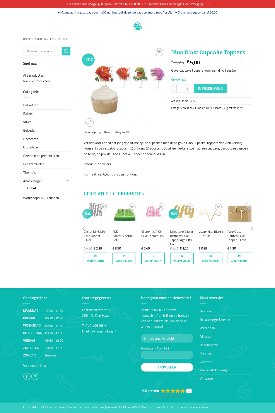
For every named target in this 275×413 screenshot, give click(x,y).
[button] (210, 24)
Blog (99, 24)
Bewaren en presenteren (41, 155)
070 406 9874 (96, 325)
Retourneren (209, 345)
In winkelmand (210, 88)
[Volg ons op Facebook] (27, 376)
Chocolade (30, 147)
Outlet (62, 39)
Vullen (27, 121)
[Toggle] (67, 181)
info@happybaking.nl (100, 331)
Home (28, 24)
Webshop (44, 24)
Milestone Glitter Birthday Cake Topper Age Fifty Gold (181, 238)
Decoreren (30, 138)
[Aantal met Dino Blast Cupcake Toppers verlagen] (173, 88)
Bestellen (207, 311)
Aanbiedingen (44, 39)
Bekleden (29, 130)
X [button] (209, 4)
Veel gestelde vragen (215, 370)
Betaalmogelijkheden (215, 319)
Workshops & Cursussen (41, 197)
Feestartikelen (33, 164)
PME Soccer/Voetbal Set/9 (123, 236)
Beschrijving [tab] (92, 132)
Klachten (206, 353)
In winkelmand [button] (95, 258)
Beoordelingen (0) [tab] (116, 132)
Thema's (29, 172)
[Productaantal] (180, 88)
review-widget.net (172, 396)
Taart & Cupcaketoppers (229, 108)
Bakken (28, 113)
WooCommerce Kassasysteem (187, 407)
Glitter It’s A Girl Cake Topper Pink (152, 234)
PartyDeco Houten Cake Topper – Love (237, 236)
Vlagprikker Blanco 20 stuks (211, 234)
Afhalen (205, 336)
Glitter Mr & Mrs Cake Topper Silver (95, 236)
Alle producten (33, 75)
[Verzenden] (66, 51)
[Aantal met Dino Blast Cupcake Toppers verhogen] (187, 88)
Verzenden (207, 327)
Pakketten (30, 105)
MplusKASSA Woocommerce (142, 407)
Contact (113, 24)
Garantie (206, 361)
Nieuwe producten (36, 81)
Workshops (64, 24)
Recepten (85, 24)
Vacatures (207, 378)
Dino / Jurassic (196, 108)
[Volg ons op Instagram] (34, 376)
